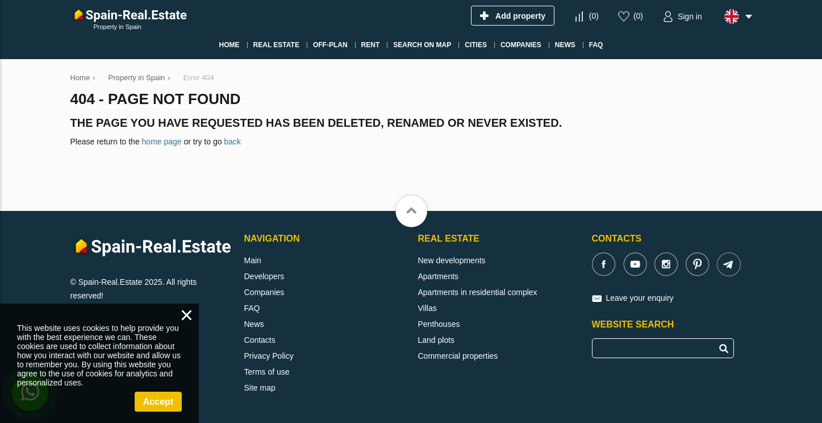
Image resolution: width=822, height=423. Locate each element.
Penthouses (439, 324)
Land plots (436, 340)
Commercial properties (458, 355)
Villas (427, 308)
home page (162, 141)
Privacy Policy (269, 355)
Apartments (438, 276)
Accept (158, 402)
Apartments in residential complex (477, 292)
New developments (452, 260)
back (232, 141)
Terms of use (267, 371)
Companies (264, 292)
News (254, 324)
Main (252, 260)
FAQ (252, 308)
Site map (260, 387)
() (594, 15)
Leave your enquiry (640, 297)
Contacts (260, 340)
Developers (264, 276)
